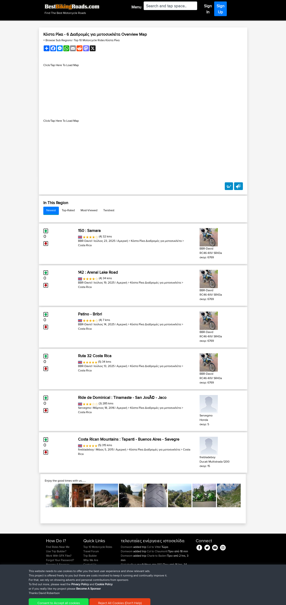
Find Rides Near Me (57, 547)
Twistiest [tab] (108, 210)
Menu (136, 7)
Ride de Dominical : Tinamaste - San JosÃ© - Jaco (122, 397)
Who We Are (90, 560)
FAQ (48, 569)
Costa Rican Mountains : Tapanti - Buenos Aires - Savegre (128, 439)
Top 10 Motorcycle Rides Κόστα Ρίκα (97, 40)
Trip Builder (90, 556)
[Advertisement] (143, 93)
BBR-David (85, 241)
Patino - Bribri (90, 314)
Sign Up (220, 9)
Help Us (88, 569)
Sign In (208, 9)
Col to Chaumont (157, 551)
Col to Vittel (154, 547)
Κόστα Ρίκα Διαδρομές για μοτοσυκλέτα (156, 241)
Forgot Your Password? (60, 560)
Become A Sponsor (57, 564)
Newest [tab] (51, 210)
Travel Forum (91, 551)
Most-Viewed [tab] (89, 210)
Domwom (127, 547)
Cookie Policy (113, 600)
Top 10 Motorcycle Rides (97, 547)
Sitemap (80, 600)
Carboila (126, 573)
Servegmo (84, 408)
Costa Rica (85, 245)
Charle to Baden (156, 556)
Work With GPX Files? (58, 556)
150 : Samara (89, 230)
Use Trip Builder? (56, 551)
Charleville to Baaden (159, 578)
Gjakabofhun (129, 564)
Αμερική (122, 241)
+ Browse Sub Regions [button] (58, 40)
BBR (159, 564)
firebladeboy (86, 449)
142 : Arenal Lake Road (98, 272)
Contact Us (89, 564)
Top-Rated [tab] (68, 210)
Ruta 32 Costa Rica (94, 356)
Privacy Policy (95, 600)
